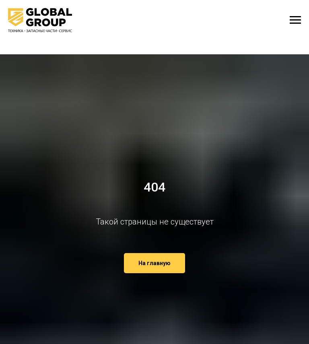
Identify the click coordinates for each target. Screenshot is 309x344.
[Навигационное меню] (295, 20)
